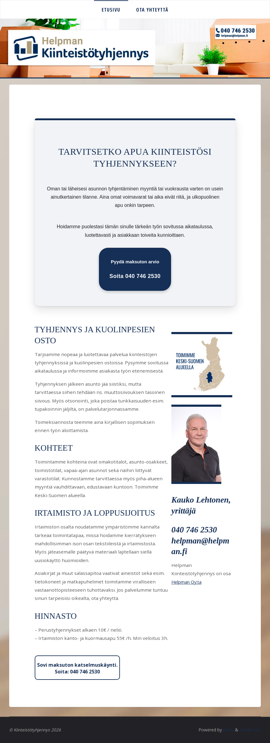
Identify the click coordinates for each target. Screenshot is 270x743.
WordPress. (250, 730)
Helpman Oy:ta (187, 582)
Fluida (227, 730)
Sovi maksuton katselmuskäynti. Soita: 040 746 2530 (77, 668)
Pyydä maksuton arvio (134, 269)
